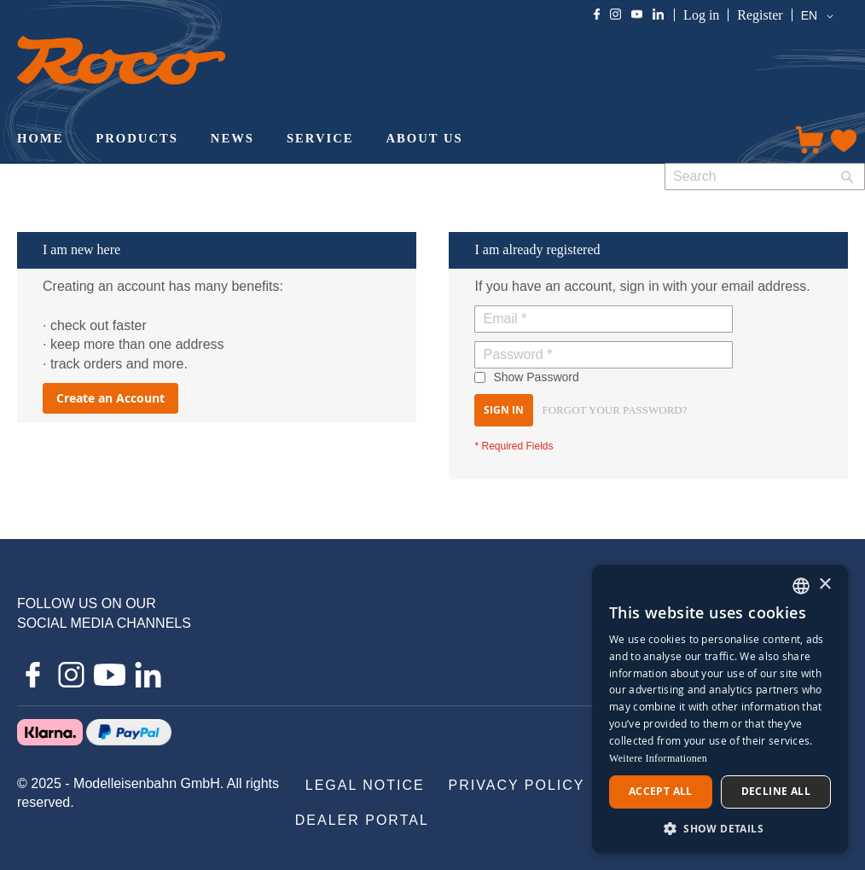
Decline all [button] (775, 791)
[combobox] (765, 176)
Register (759, 15)
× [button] (824, 584)
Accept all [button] (661, 791)
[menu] (389, 140)
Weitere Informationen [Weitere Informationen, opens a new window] (658, 758)
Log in (701, 15)
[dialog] (720, 709)
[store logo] (121, 60)
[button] (820, 16)
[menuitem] (40, 140)
